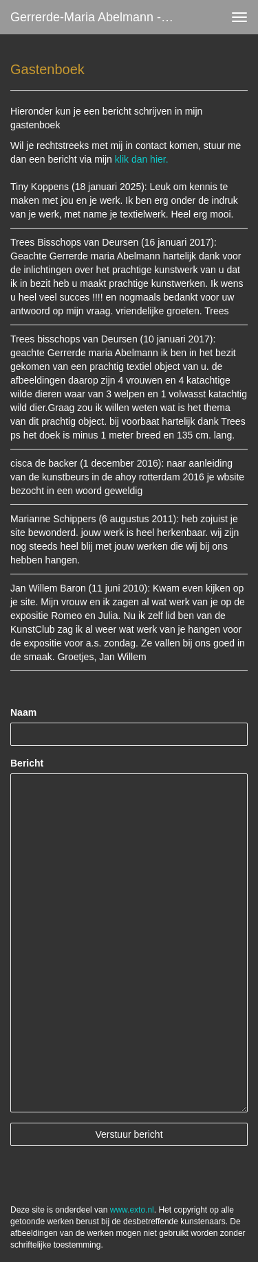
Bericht (26, 763)
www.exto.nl (132, 1210)
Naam (23, 712)
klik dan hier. (142, 159)
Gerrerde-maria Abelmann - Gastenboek (98, 17)
